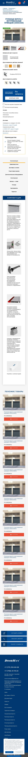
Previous (3, 48)
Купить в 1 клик (14, 98)
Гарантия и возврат (9, 710)
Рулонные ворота (9, 716)
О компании (7, 689)
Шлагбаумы (7, 735)
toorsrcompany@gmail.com (11, 678)
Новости (6, 701)
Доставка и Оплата (9, 695)
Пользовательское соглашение (12, 682)
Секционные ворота (9, 713)
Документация (8, 698)
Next (25, 48)
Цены (5, 692)
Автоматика (7, 732)
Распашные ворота (9, 719)
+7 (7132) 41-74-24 (11, 671)
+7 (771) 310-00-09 (11, 667)
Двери (6, 738)
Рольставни (7, 729)
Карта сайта (7, 683)
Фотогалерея (8, 707)
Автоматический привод (11, 107)
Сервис (6, 704)
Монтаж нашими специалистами (13, 104)
